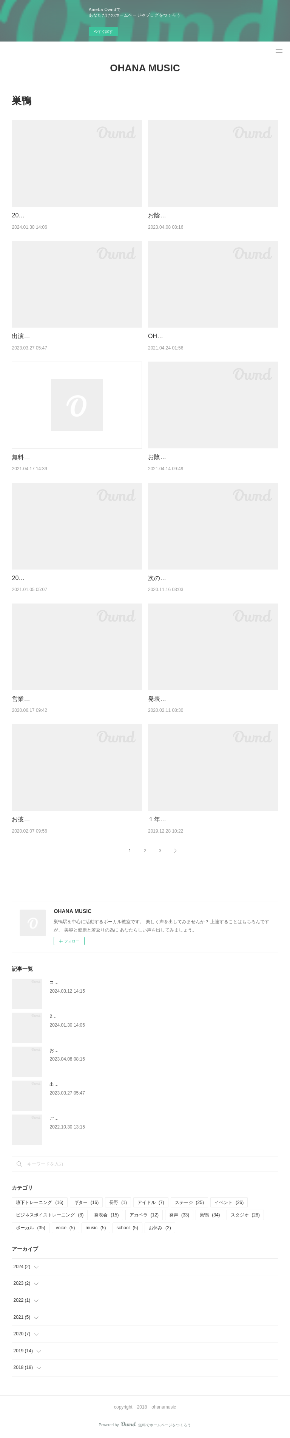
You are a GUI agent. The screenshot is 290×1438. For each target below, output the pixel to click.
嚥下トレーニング (39, 1202)
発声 (179, 1215)
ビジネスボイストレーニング (49, 1215)
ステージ (189, 1202)
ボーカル (30, 1227)
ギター (86, 1202)
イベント (229, 1202)
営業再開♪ (25, 699)
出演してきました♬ (38, 336)
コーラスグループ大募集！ (76, 982)
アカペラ (144, 1215)
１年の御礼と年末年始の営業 (187, 819)
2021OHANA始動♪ (37, 578)
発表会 (106, 1215)
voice (65, 1227)
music (96, 1227)
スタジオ (245, 1215)
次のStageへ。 (168, 578)
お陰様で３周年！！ (175, 457)
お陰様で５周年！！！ (178, 215)
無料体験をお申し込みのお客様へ (57, 457)
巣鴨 (210, 1215)
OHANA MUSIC (145, 68)
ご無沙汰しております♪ (73, 1118)
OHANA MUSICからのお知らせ (190, 336)
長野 (118, 1202)
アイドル (150, 1202)
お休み (160, 1227)
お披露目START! (34, 819)
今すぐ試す (103, 31)
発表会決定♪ (164, 699)
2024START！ (31, 215)
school (127, 1227)
